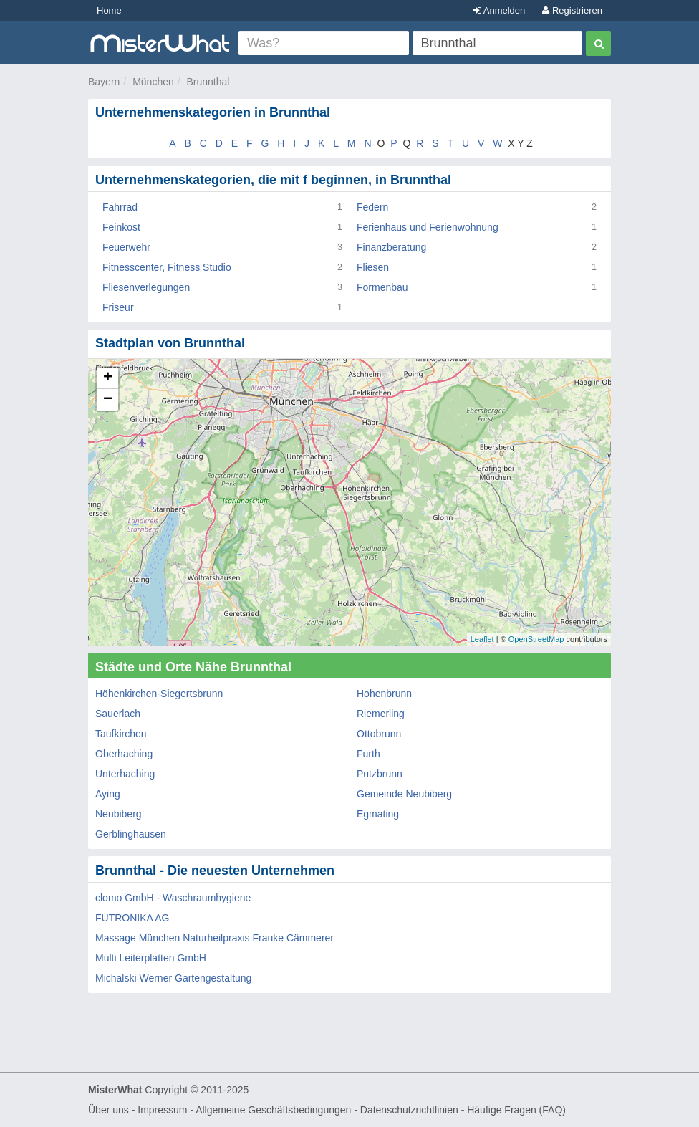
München (153, 81)
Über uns (108, 1110)
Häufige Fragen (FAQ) (516, 1110)
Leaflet (482, 639)
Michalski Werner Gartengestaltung (173, 978)
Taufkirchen (121, 733)
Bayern (104, 81)
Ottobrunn (379, 733)
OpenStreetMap (536, 639)
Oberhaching (124, 753)
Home (109, 10)
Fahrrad (120, 207)
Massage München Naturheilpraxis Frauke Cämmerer (214, 938)
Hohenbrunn (384, 693)
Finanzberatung (391, 247)
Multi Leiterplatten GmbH (150, 958)
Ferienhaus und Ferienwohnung (427, 227)
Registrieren (572, 10)
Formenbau (382, 287)
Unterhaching (125, 774)
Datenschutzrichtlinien (409, 1110)
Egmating (378, 814)
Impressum (162, 1110)
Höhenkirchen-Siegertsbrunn (159, 693)
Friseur (118, 307)
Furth (368, 753)
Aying (107, 794)
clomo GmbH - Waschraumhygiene (173, 897)
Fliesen (373, 267)
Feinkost (121, 227)
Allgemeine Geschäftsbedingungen (273, 1110)
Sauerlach (117, 713)
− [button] (107, 400)
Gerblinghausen (130, 834)
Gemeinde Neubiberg (404, 794)
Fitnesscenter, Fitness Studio (166, 267)
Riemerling (381, 713)
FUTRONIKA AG (132, 918)
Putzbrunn (379, 774)
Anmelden (499, 10)
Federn (372, 207)
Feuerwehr (126, 247)
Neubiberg (118, 814)
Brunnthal (208, 81)
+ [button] (107, 378)
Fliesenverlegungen (146, 287)
